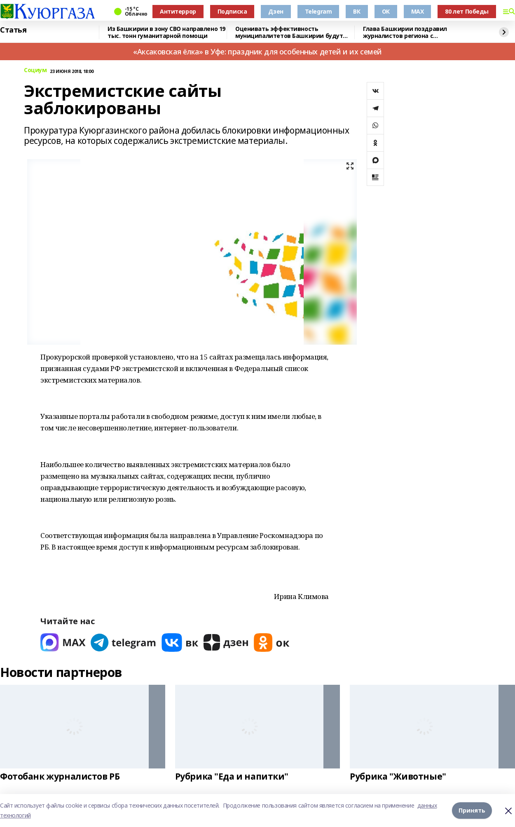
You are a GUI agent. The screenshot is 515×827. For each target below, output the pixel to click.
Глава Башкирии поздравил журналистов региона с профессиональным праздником (412, 32)
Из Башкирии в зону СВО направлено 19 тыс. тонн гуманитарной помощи (166, 32)
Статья (13, 30)
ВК (356, 11)
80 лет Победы (467, 11)
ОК (386, 11)
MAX (417, 11)
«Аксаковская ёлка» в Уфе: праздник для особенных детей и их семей (257, 51)
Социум (35, 70)
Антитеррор (178, 11)
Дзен (275, 11)
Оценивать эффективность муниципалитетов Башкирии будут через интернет (289, 32)
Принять (472, 810)
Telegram (318, 11)
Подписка (232, 11)
